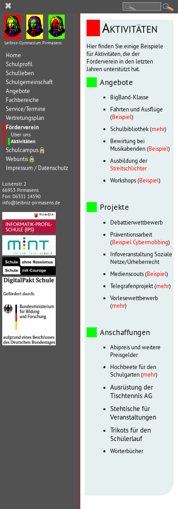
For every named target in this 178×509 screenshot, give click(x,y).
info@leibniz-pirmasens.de (31, 202)
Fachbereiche (22, 100)
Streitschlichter (128, 168)
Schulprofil (19, 64)
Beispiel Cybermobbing (140, 242)
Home (13, 55)
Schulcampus (26, 150)
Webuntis (21, 159)
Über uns (21, 134)
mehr (158, 129)
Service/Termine (26, 109)
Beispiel (122, 117)
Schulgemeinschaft (29, 82)
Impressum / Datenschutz (37, 168)
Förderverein (22, 127)
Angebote (18, 91)
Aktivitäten (23, 141)
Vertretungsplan (25, 118)
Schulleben (20, 73)
